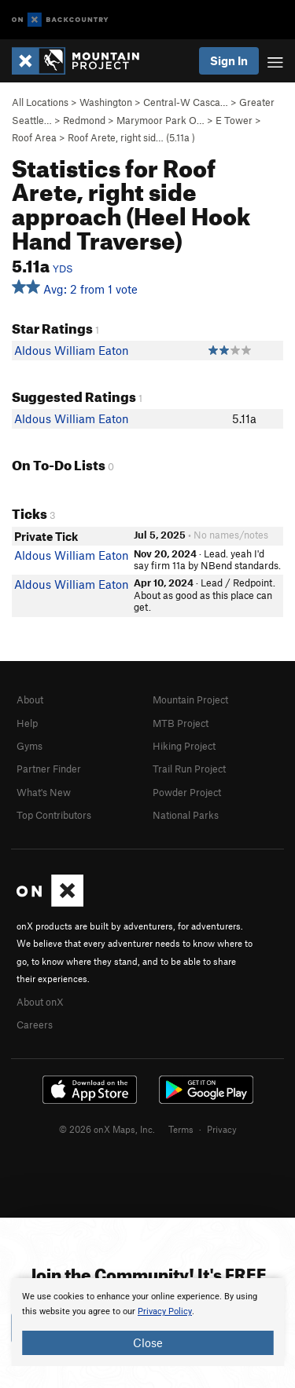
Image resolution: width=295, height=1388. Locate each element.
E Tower (234, 120)
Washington (105, 102)
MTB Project (180, 723)
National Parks (186, 815)
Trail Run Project (189, 768)
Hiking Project (184, 746)
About (30, 699)
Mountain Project (190, 699)
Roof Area (34, 137)
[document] (147, 1322)
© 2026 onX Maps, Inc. (107, 1128)
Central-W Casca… (185, 102)
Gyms (29, 746)
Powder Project (187, 792)
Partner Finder (49, 768)
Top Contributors (54, 815)
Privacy (222, 1128)
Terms (181, 1128)
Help (27, 723)
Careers (35, 1024)
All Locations (40, 102)
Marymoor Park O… (160, 120)
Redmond (84, 120)
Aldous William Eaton (71, 350)
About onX (40, 1001)
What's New (44, 792)
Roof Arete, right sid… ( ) (131, 137)
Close (148, 1342)
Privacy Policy (165, 1311)
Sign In (229, 60)
